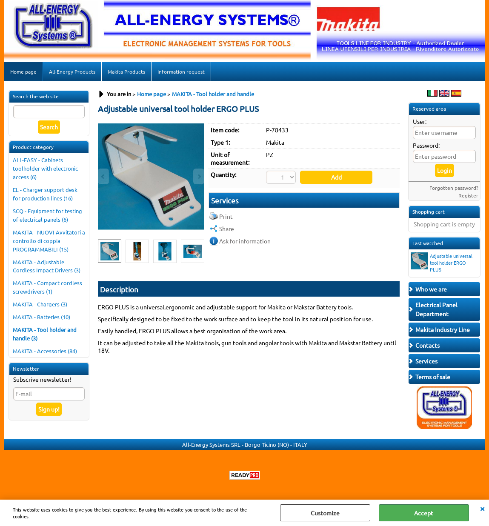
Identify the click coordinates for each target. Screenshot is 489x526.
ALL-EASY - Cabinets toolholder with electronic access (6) (45, 168)
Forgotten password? (453, 187)
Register (468, 195)
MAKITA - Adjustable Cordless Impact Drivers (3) (46, 266)
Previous (103, 252)
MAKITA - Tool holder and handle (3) (45, 334)
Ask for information (245, 241)
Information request (181, 71)
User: (419, 121)
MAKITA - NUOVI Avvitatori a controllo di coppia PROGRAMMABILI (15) (49, 241)
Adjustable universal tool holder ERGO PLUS (441, 262)
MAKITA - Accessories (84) (45, 350)
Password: (426, 145)
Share (226, 228)
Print (226, 216)
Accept (423, 513)
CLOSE (482, 508)
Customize (325, 513)
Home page (23, 71)
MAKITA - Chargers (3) (40, 304)
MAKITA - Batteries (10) (41, 316)
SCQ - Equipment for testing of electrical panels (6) (47, 215)
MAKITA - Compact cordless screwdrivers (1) (47, 287)
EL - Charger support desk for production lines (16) (45, 194)
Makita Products (126, 71)
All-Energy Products (72, 71)
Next (198, 252)
